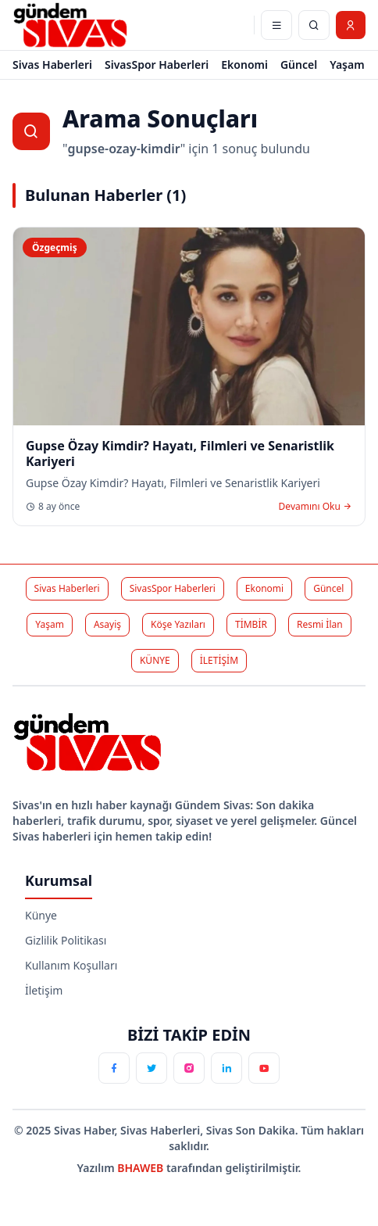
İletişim (43, 990)
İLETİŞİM (219, 660)
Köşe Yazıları (178, 624)
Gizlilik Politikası (65, 940)
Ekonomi (244, 64)
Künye (41, 915)
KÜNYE (155, 660)
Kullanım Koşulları (71, 965)
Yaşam (347, 64)
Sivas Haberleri (52, 64)
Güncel (298, 64)
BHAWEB (141, 1167)
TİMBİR (251, 624)
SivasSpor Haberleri (157, 64)
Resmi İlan (320, 624)
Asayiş (107, 624)
